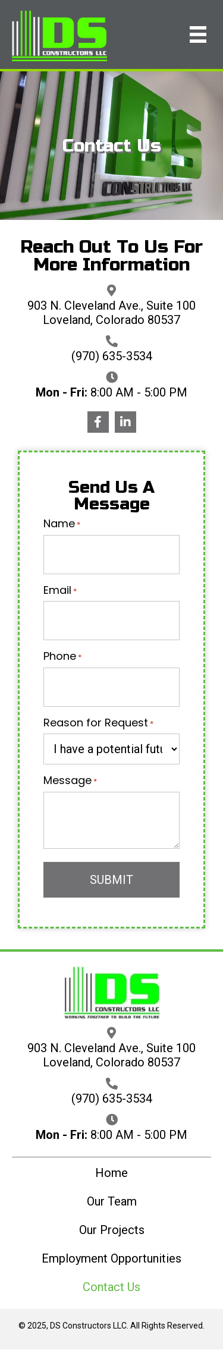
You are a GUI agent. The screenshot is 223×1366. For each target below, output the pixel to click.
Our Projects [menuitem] (112, 1230)
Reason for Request (98, 722)
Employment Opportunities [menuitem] (111, 1258)
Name (61, 523)
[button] (98, 422)
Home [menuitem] (111, 1173)
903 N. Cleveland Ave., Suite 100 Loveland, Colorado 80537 (111, 312)
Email (60, 590)
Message (70, 780)
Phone (62, 656)
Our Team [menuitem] (112, 1201)
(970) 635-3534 (111, 356)
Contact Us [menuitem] (111, 1287)
